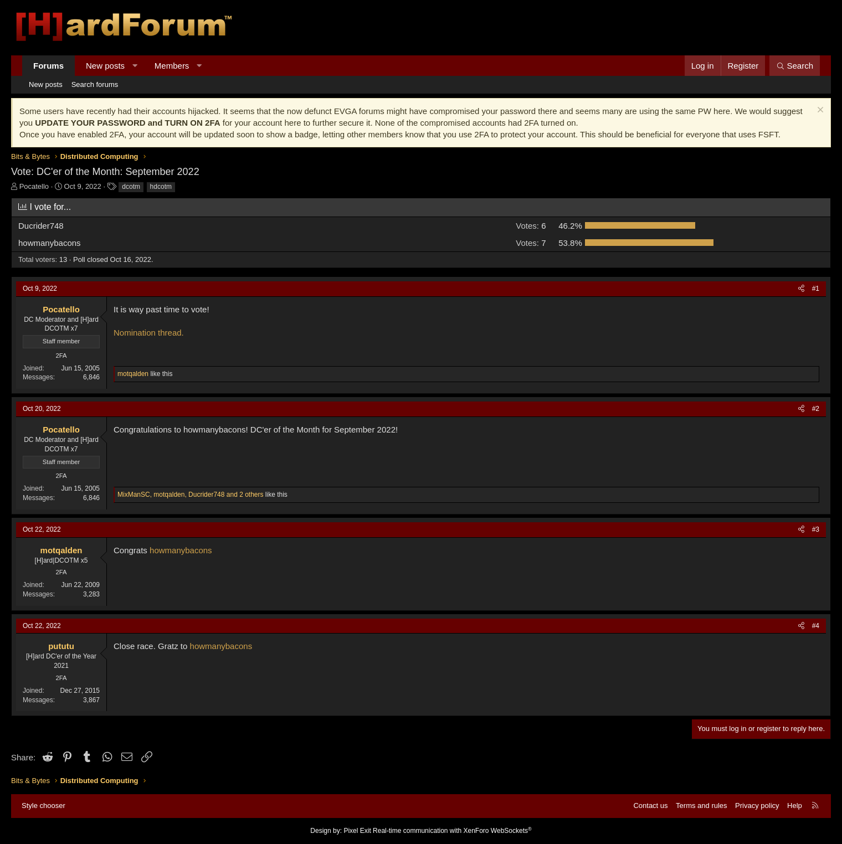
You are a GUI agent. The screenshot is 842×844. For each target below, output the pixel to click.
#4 (815, 626)
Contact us (650, 805)
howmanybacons (181, 550)
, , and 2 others (190, 494)
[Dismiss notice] (819, 111)
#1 (815, 288)
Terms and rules (701, 805)
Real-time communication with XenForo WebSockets (452, 831)
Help (794, 805)
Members (172, 65)
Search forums (95, 84)
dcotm (131, 187)
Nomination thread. (149, 332)
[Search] (794, 65)
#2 (815, 409)
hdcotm (161, 187)
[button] (134, 65)
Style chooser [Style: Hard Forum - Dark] (43, 805)
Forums (48, 65)
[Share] (801, 288)
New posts (105, 65)
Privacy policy (757, 805)
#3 (815, 529)
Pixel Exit (357, 831)
